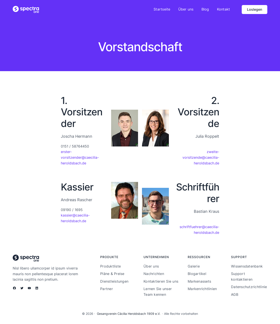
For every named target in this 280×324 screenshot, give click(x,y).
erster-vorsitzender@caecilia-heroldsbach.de (80, 157)
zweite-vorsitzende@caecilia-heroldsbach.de (200, 157)
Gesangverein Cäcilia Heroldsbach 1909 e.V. (128, 313)
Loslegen (254, 9)
